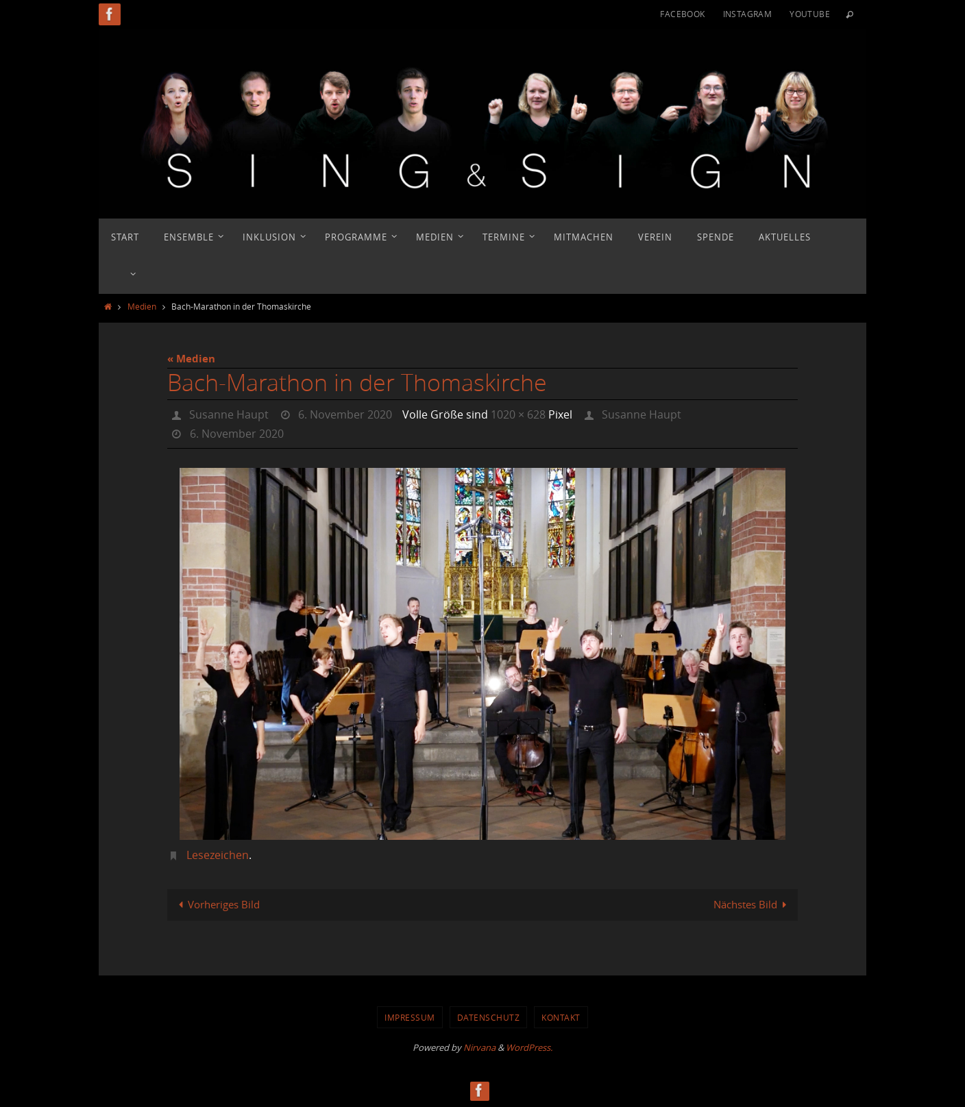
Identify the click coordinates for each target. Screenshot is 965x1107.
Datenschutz (488, 1017)
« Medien (191, 358)
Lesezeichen (217, 854)
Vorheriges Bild (216, 904)
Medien (141, 306)
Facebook (682, 13)
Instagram (747, 13)
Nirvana (479, 1047)
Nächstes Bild (752, 904)
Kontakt (561, 1017)
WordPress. (529, 1047)
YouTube (810, 13)
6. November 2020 (345, 414)
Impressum (409, 1017)
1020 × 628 (518, 414)
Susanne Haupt (229, 414)
